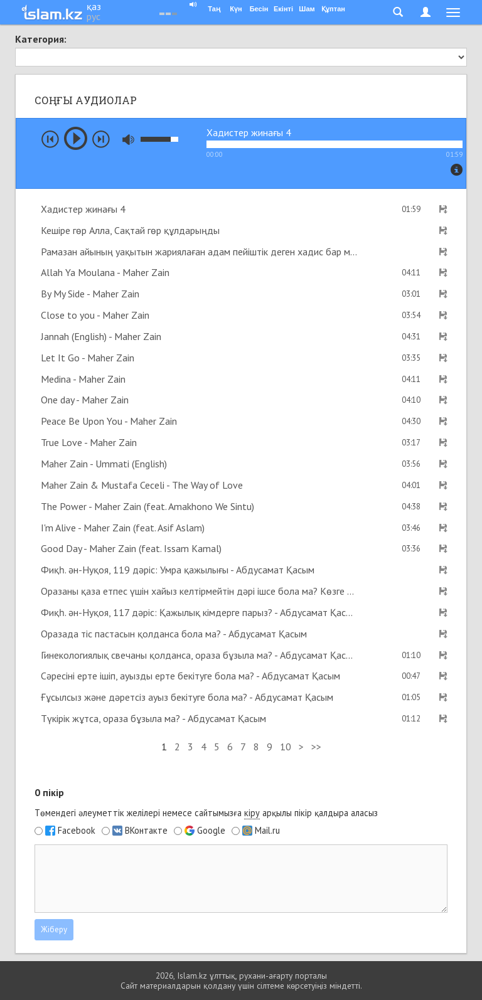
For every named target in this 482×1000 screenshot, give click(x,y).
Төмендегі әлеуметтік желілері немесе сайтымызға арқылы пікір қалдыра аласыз (206, 813)
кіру (252, 813)
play (75, 138)
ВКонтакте (146, 831)
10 (285, 746)
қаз (94, 6)
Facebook (76, 831)
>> (316, 746)
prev (50, 139)
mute (128, 139)
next (101, 139)
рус (93, 16)
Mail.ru (267, 831)
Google (211, 831)
